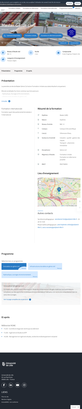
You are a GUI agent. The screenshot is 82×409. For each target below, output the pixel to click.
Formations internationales (49, 8)
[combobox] (75, 407)
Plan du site (4, 397)
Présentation (5, 71)
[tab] (13, 266)
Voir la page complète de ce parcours (16, 299)
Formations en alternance (30, 8)
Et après (29, 71)
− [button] (40, 182)
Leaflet (62, 205)
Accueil (3, 13)
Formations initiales (14, 8)
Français (74, 407)
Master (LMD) (27, 13)
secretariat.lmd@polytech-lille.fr (66, 219)
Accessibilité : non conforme (9, 402)
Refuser (77, 3)
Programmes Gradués (66, 8)
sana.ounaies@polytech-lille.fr (52, 227)
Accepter (69, 3)
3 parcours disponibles (12, 36)
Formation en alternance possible (51, 36)
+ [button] (40, 180)
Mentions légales (6, 399)
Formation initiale (30, 36)
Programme (18, 71)
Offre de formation (14, 13)
